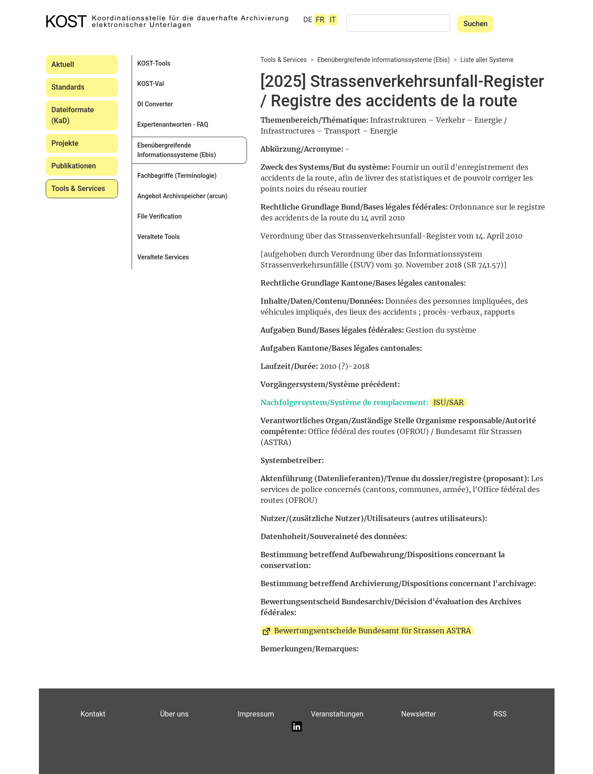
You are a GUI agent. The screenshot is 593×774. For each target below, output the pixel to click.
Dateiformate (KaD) (73, 115)
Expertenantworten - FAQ (173, 124)
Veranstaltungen (337, 714)
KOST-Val (151, 83)
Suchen (475, 23)
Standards (68, 87)
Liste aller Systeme (487, 59)
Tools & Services (78, 188)
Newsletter (418, 714)
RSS (500, 714)
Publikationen (74, 166)
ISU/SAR (448, 402)
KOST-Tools (154, 63)
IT (333, 19)
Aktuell (63, 64)
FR (320, 19)
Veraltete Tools (159, 236)
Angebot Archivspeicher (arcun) (183, 196)
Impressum (255, 714)
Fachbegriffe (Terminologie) (177, 175)
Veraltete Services (163, 257)
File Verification (160, 216)
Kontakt (93, 714)
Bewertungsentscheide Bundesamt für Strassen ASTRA (372, 630)
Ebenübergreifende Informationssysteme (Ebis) (177, 150)
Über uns (174, 714)
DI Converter (155, 104)
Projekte (65, 143)
